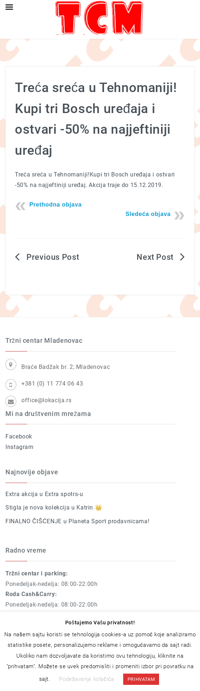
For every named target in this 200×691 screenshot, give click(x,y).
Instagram (19, 447)
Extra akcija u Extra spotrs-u (44, 494)
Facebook (18, 436)
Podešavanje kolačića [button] (86, 679)
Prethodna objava (55, 204)
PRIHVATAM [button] (141, 679)
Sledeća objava (148, 214)
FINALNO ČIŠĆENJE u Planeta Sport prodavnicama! (77, 521)
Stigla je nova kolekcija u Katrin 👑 (53, 507)
